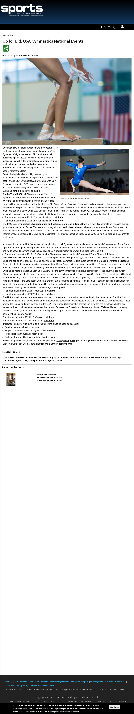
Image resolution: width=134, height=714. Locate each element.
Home (7, 681)
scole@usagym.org (67, 340)
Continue (114, 707)
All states (9, 357)
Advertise (9, 685)
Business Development (26, 357)
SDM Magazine (96, 681)
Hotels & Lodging (48, 357)
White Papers (82, 681)
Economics (63, 357)
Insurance (10, 360)
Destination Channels (38, 681)
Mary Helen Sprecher (29, 55)
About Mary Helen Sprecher (49, 380)
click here (58, 217)
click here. (108, 254)
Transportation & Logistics (42, 360)
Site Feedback (47, 685)
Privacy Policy (22, 685)
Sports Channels (19, 681)
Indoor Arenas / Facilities (81, 357)
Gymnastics (8, 35)
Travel (60, 360)
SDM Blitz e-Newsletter (115, 681)
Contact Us (35, 685)
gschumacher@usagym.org (56, 344)
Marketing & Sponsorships (108, 357)
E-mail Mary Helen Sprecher (49, 377)
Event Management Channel (62, 681)
